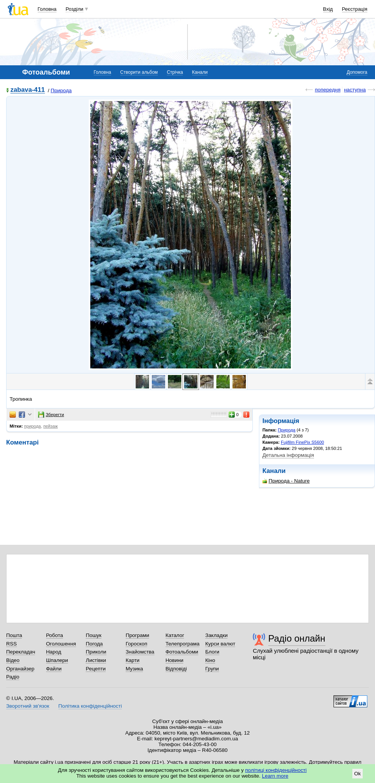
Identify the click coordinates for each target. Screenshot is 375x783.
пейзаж (50, 426)
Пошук (93, 635)
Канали (200, 72)
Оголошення (61, 644)
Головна (47, 9)
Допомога (357, 72)
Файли (54, 669)
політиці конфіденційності (276, 770)
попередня (327, 90)
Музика (134, 669)
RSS (11, 644)
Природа (61, 90)
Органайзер (20, 669)
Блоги (212, 652)
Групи (212, 669)
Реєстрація (354, 9)
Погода (94, 644)
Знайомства (140, 652)
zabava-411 (27, 90)
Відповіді (176, 669)
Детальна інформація (288, 455)
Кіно (210, 660)
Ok (357, 773)
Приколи (96, 652)
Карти (132, 660)
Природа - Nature (286, 481)
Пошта (14, 635)
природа (32, 426)
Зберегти (51, 414)
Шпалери (57, 660)
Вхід (328, 9)
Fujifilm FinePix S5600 (302, 442)
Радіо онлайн (296, 638)
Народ (53, 652)
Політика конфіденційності (90, 706)
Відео (13, 660)
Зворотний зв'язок (27, 706)
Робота (54, 635)
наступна (355, 90)
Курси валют (220, 644)
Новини (175, 660)
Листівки (96, 660)
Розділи (74, 9)
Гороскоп (136, 644)
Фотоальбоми (182, 652)
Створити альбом (139, 72)
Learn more (275, 776)
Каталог (175, 635)
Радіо (12, 677)
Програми (137, 635)
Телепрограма (183, 644)
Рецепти (96, 669)
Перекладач (20, 652)
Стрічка (175, 72)
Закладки (216, 635)
